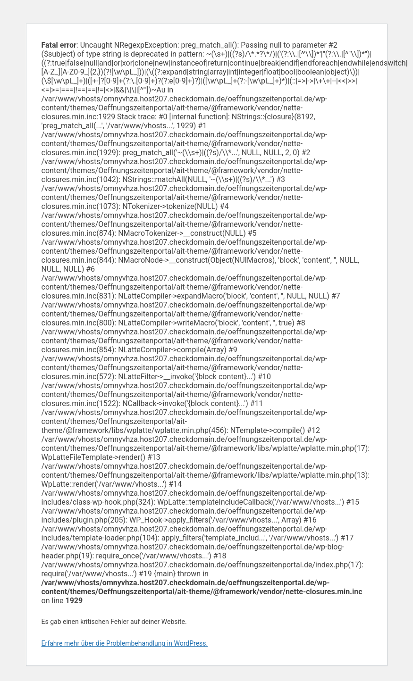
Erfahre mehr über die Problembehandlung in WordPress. (125, 643)
